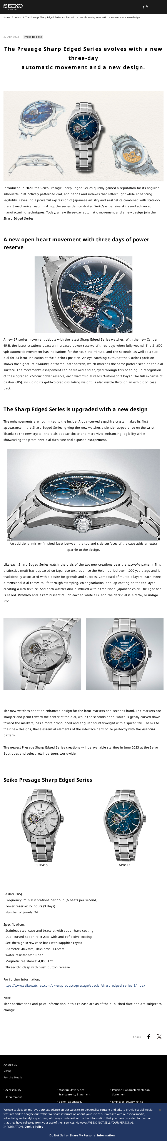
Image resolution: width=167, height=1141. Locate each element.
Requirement (13, 1097)
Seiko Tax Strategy (70, 1101)
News (18, 17)
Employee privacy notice (127, 1101)
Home (6, 17)
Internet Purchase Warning (22, 1104)
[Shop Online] (145, 7)
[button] (159, 7)
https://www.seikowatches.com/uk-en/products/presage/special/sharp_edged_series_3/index (74, 985)
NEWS (7, 1071)
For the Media (12, 1077)
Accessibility (13, 1090)
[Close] (160, 1126)
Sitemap (117, 1109)
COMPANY (10, 1065)
